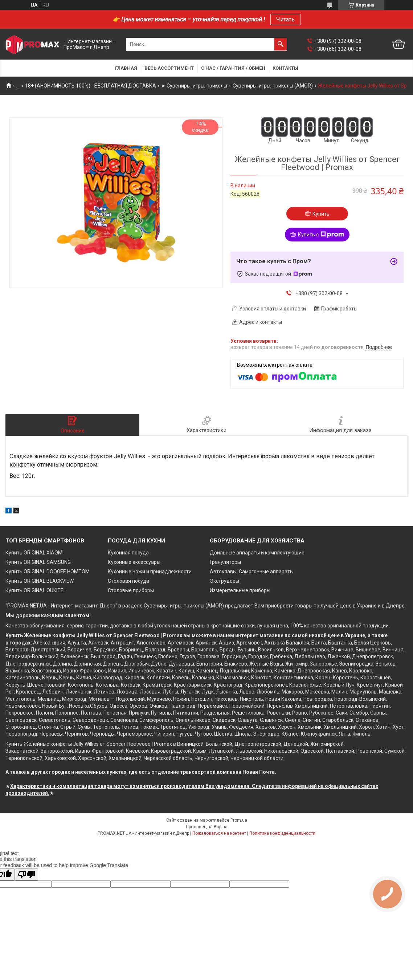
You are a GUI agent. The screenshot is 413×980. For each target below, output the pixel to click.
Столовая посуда (128, 581)
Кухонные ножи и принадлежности (150, 571)
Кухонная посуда (128, 553)
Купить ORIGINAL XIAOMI (34, 553)
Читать (285, 19)
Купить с (321, 234)
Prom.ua (238, 820)
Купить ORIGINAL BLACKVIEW (39, 581)
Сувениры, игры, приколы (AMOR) (273, 86)
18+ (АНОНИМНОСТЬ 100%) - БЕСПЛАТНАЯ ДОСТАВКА (90, 86)
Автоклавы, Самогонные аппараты (252, 571)
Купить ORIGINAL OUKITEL (35, 590)
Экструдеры (224, 581)
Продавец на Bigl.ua (207, 826)
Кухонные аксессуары (134, 562)
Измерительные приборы (240, 590)
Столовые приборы (131, 590)
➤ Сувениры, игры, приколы (194, 86)
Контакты (285, 68)
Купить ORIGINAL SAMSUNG (38, 562)
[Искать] (280, 44)
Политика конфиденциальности (282, 833)
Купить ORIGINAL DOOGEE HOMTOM (47, 571)
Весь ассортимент (169, 68)
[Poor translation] (26, 875)
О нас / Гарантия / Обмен (233, 68)
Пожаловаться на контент (219, 833)
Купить (321, 214)
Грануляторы (225, 562)
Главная (126, 68)
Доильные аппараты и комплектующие (257, 553)
